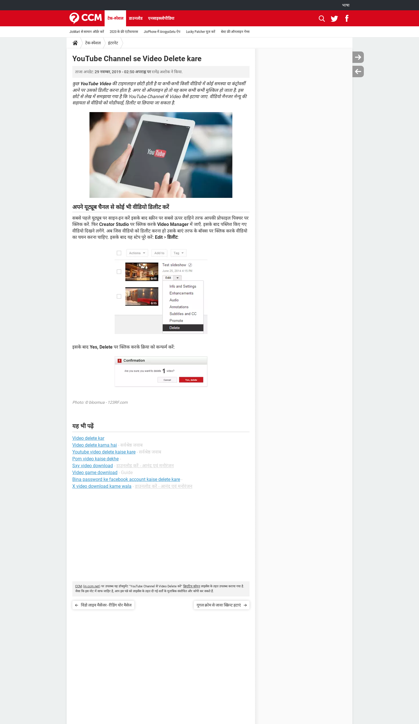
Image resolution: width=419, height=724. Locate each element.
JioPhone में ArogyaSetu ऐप (162, 32)
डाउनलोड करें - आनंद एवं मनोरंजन (145, 465)
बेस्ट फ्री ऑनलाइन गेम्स (235, 32)
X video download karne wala (101, 486)
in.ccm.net (91, 586)
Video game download (94, 472)
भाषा (346, 5)
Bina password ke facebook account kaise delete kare (126, 479)
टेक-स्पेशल (115, 18)
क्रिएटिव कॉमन (191, 586)
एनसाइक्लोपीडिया (161, 18)
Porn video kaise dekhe (95, 459)
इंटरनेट (113, 43)
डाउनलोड (135, 18)
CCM (78, 586)
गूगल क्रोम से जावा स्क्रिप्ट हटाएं (219, 605)
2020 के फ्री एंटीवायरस (124, 32)
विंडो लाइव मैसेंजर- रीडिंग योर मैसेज (106, 605)
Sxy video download (92, 465)
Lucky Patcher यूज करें (200, 32)
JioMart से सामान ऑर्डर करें (86, 32)
